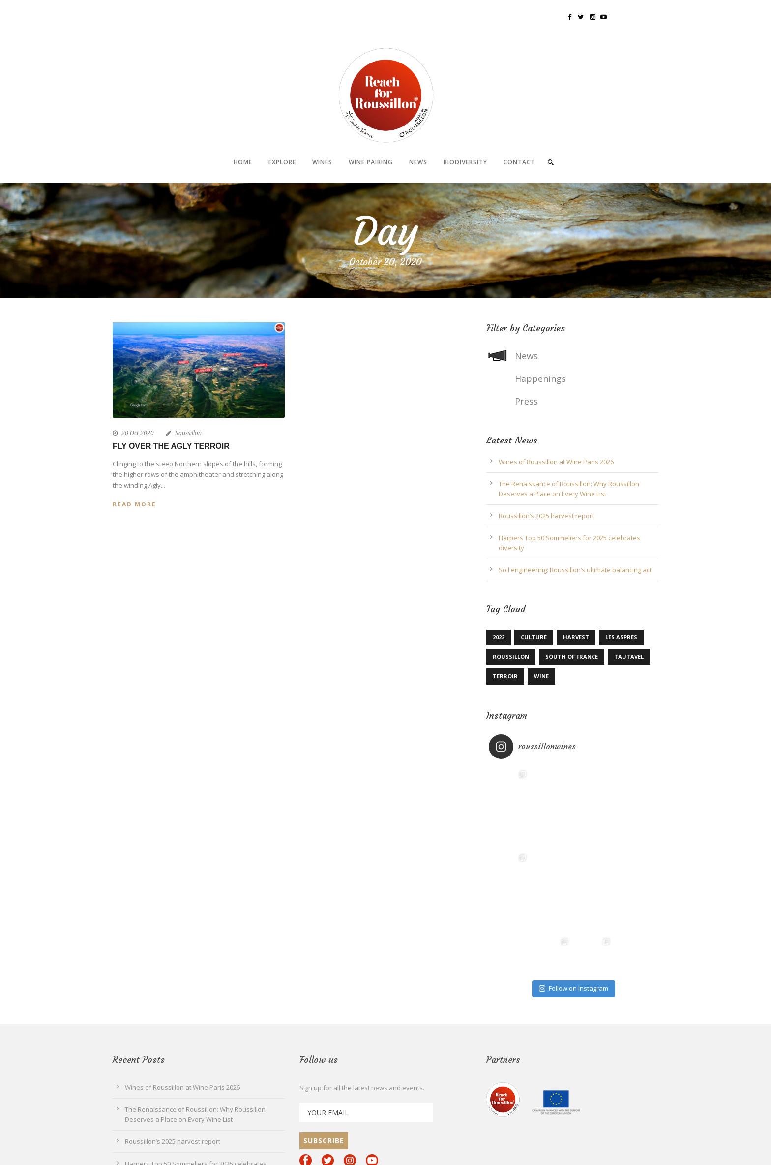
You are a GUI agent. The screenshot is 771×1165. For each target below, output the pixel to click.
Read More (134, 504)
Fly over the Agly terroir (171, 446)
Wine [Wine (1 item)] (541, 676)
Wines (322, 162)
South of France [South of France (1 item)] (571, 656)
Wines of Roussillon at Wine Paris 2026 (556, 461)
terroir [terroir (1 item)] (505, 676)
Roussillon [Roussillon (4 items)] (511, 656)
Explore (282, 162)
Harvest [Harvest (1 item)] (576, 637)
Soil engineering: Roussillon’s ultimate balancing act (575, 570)
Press (526, 401)
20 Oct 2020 (137, 433)
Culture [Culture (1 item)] (534, 637)
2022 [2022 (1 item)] (498, 637)
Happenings (540, 378)
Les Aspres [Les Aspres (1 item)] (621, 637)
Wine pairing (371, 162)
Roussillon (188, 433)
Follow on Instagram (573, 988)
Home (243, 162)
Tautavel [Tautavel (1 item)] (629, 656)
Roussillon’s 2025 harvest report (546, 515)
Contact (519, 162)
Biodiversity (465, 162)
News (418, 162)
